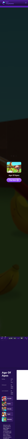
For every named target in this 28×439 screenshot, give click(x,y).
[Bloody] (7, 409)
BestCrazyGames (8, 3)
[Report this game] (22, 338)
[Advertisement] (14, 353)
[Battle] (7, 404)
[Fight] (7, 414)
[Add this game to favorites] (18, 338)
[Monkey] (7, 419)
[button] (26, 338)
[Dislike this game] (15, 338)
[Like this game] (10, 338)
